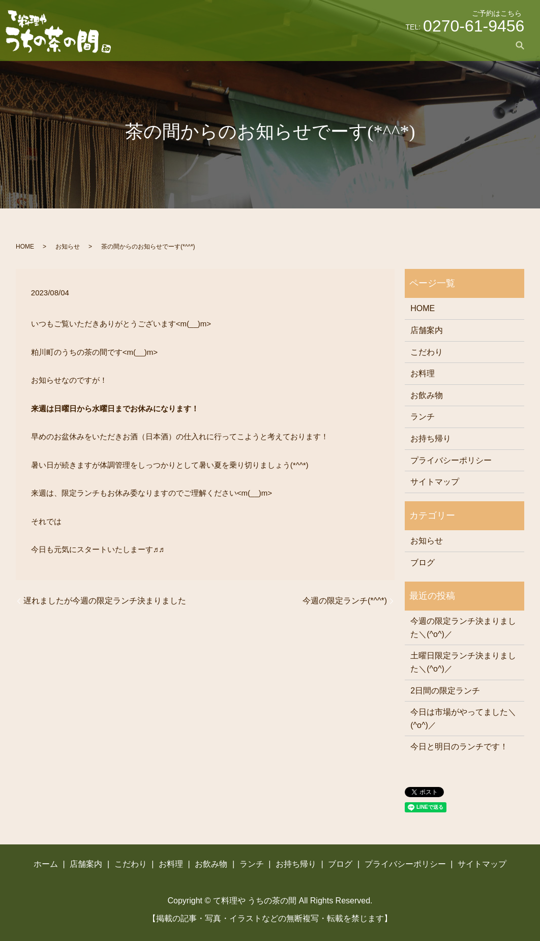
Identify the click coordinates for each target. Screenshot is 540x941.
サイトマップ (434, 481)
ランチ (401, 45)
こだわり (284, 45)
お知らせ (67, 246)
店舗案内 (241, 45)
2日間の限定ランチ (445, 690)
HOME (25, 246)
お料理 (323, 45)
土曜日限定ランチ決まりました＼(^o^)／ (463, 662)
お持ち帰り (444, 45)
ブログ (487, 45)
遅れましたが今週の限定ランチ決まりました (104, 600)
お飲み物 (362, 45)
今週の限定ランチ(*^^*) (345, 600)
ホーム (202, 45)
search (519, 45)
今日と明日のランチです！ (459, 746)
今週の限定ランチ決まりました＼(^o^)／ (463, 628)
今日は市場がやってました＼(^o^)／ (463, 719)
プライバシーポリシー (451, 460)
